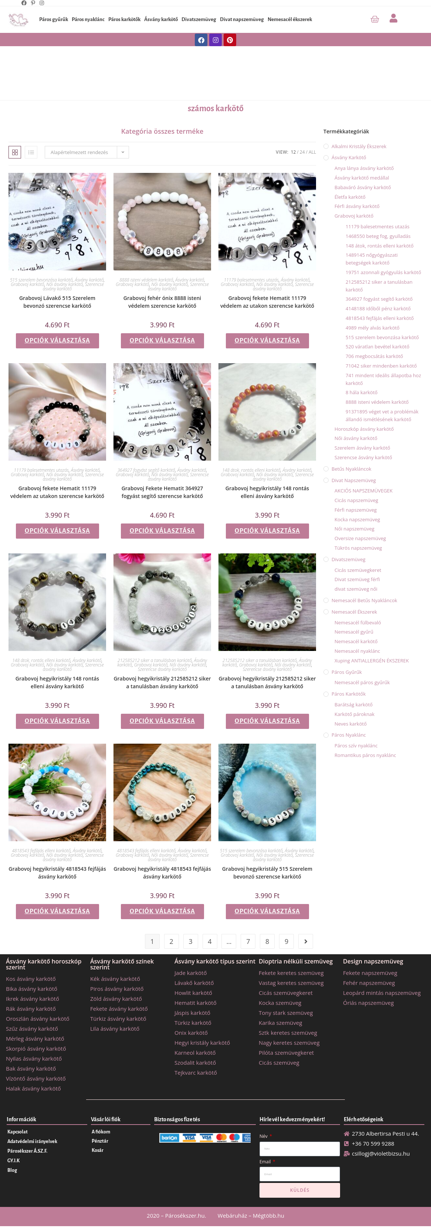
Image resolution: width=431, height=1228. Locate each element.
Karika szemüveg (280, 1022)
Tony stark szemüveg (286, 1012)
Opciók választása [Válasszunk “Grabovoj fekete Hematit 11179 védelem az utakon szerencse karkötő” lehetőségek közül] (267, 340)
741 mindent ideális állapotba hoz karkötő (383, 379)
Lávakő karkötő (194, 982)
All (312, 152)
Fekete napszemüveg (370, 972)
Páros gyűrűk (53, 19)
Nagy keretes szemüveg (289, 1042)
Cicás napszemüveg (356, 500)
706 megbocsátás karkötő (374, 356)
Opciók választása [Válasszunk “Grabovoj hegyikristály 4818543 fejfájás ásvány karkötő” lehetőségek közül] (57, 911)
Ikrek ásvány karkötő (32, 998)
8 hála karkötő (361, 392)
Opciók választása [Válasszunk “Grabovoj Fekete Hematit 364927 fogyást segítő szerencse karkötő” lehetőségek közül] (162, 531)
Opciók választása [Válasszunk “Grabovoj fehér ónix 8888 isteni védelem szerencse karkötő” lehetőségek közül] (162, 340)
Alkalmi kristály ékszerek (359, 146)
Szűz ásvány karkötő (32, 1028)
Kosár (97, 1150)
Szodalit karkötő (195, 1062)
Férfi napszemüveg (356, 509)
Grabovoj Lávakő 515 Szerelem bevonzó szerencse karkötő (57, 301)
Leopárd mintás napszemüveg (382, 992)
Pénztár (100, 1141)
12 (293, 152)
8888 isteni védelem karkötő (146, 280)
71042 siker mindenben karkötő (381, 365)
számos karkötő (216, 108)
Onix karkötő (191, 1032)
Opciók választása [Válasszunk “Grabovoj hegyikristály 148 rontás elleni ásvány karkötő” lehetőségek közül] (267, 531)
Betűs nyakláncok (351, 468)
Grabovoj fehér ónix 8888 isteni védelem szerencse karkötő (162, 301)
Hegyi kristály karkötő (202, 1042)
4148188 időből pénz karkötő (378, 308)
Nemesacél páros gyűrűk (362, 682)
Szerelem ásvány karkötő (362, 447)
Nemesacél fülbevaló (358, 622)
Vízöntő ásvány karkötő (36, 1078)
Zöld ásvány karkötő (116, 998)
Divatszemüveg (198, 19)
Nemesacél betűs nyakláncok (364, 600)
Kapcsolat (17, 1132)
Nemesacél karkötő (356, 641)
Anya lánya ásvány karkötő (364, 168)
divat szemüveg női (356, 589)
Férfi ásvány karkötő (357, 206)
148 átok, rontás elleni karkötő (251, 470)
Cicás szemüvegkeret (358, 570)
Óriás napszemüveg (368, 1002)
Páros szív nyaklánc (356, 745)
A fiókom (101, 1132)
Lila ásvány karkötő (114, 1028)
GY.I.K (13, 1160)
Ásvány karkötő (161, 19)
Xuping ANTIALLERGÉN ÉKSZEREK (372, 660)
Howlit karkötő (193, 992)
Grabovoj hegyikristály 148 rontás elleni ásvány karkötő (267, 492)
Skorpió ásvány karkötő (36, 1048)
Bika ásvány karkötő (31, 988)
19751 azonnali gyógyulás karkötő (383, 272)
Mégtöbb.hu (268, 1215)
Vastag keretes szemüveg (291, 982)
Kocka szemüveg (280, 1002)
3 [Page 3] (190, 941)
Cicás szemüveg (279, 1062)
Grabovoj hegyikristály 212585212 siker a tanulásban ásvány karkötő (162, 682)
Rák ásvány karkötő (31, 1008)
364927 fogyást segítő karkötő (146, 470)
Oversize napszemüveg (360, 538)
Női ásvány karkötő (64, 284)
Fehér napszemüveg (369, 982)
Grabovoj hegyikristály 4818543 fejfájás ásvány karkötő (57, 872)
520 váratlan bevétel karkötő (378, 346)
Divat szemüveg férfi (357, 579)
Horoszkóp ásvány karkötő (364, 429)
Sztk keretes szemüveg (288, 1032)
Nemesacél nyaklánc (357, 651)
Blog (12, 1170)
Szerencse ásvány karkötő (162, 669)
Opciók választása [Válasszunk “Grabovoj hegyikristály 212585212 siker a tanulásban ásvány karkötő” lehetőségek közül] (162, 721)
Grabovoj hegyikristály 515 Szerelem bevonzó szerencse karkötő (267, 872)
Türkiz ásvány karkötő (118, 1018)
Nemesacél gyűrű (354, 631)
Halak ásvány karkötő (33, 1088)
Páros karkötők (124, 19)
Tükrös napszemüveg (358, 548)
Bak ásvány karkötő (31, 1068)
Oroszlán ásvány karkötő (37, 1018)
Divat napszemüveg (242, 19)
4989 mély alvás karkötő (373, 327)
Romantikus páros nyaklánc (365, 755)
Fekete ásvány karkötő (119, 1008)
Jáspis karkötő (192, 1012)
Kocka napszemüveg (357, 519)
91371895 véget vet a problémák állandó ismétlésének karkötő (382, 415)
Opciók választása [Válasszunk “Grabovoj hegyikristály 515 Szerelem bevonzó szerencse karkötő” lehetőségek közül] (267, 911)
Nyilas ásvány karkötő (34, 1058)
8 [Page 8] (267, 941)
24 (302, 152)
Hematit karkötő (195, 1002)
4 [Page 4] (209, 941)
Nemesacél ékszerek (290, 19)
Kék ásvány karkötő (115, 978)
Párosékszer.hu (185, 1215)
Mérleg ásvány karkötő (35, 1038)
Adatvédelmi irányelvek (32, 1141)
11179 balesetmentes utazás (251, 280)
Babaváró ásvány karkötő (363, 187)
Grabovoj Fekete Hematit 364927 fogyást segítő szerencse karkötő (162, 492)
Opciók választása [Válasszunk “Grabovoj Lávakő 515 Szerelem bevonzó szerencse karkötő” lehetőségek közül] (57, 340)
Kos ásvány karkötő (31, 978)
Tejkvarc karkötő (195, 1072)
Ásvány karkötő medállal (362, 177)
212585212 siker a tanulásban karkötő (155, 660)
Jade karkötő (190, 972)
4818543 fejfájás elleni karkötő (41, 850)
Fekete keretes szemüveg (291, 972)
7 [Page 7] (248, 941)
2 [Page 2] (171, 941)
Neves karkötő (351, 723)
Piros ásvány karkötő (117, 988)
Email (265, 1162)
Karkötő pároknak (354, 714)
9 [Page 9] (286, 941)
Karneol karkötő (195, 1052)
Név (264, 1136)
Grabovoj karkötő (27, 284)
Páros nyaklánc (88, 19)
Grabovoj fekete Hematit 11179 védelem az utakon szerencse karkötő (267, 301)
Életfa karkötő (350, 197)
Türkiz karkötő (192, 1022)
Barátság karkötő (354, 704)
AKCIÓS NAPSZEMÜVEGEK (364, 490)
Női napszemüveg (354, 528)
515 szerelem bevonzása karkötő (41, 280)
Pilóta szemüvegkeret (286, 1052)
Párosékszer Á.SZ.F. (27, 1151)
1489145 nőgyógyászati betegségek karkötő (372, 259)
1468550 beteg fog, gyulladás (378, 236)
